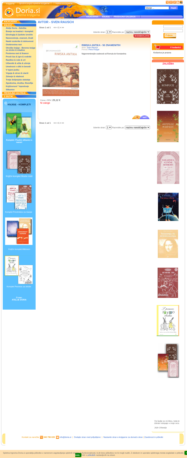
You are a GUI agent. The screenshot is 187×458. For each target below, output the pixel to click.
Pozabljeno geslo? (162, 42)
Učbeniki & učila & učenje (18, 63)
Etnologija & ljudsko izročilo (19, 35)
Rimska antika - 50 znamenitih (101, 45)
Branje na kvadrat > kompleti (19, 31)
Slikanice (10, 89)
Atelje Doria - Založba (16, 28)
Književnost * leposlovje (17, 86)
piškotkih (92, 455)
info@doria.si (65, 437)
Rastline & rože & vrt (16, 60)
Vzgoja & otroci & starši (17, 73)
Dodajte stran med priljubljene (87, 437)
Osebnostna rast (14, 44)
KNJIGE (105, 17)
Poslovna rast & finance (17, 53)
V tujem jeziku (12, 70)
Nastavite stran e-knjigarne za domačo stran (123, 437)
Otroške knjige (165, 394)
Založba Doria (164, 389)
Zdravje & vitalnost (15, 76)
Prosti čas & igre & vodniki (18, 57)
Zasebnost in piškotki (153, 437)
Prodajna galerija (166, 401)
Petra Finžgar (93, 50)
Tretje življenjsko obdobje (18, 80)
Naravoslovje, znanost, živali (19, 38)
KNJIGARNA (92, 17)
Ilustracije (162, 405)
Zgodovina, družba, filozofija (19, 83)
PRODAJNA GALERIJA (125, 17)
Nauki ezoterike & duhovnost (19, 41)
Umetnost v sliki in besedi (18, 66)
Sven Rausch (92, 48)
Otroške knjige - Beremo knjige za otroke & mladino (20, 49)
